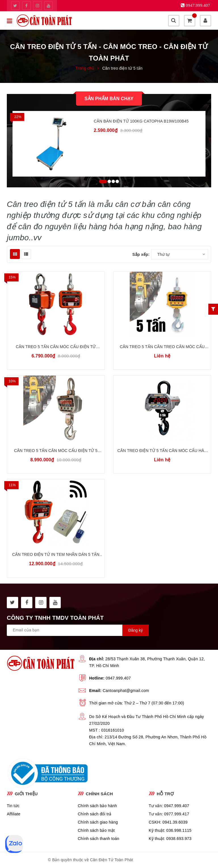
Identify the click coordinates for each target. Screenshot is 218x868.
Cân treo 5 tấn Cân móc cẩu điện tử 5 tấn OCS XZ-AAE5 (55, 451)
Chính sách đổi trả (95, 814)
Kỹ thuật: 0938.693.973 (170, 838)
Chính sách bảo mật (96, 830)
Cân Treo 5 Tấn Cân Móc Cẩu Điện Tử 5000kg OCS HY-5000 (56, 347)
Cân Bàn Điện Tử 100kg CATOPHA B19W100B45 (141, 121)
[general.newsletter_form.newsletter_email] (78, 630)
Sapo (165, 860)
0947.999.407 (118, 678)
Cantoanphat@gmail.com (126, 690)
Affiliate (13, 814)
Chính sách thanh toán (98, 838)
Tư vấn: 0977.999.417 (169, 814)
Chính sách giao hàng (98, 822)
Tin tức (13, 805)
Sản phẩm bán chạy (109, 98)
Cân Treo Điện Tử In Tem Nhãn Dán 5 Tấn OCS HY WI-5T (56, 555)
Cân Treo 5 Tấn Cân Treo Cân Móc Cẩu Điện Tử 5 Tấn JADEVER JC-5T (162, 347)
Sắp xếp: (141, 254)
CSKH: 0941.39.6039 (168, 822)
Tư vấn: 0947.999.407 (169, 805)
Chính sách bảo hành (97, 805)
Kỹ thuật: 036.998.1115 (170, 830)
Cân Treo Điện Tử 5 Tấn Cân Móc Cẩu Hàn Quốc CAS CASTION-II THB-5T (162, 451)
